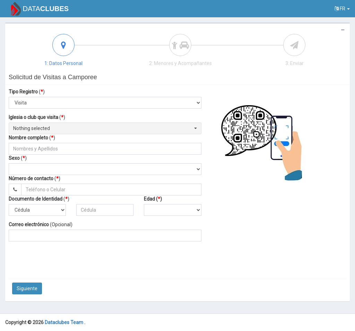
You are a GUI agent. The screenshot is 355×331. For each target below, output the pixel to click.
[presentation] (112, 260)
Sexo (14, 158)
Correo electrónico (29, 224)
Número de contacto (31, 178)
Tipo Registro (23, 91)
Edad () (153, 199)
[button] (105, 128)
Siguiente (27, 288)
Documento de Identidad (35, 199)
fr (342, 8)
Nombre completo (28, 137)
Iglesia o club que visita (33, 117)
